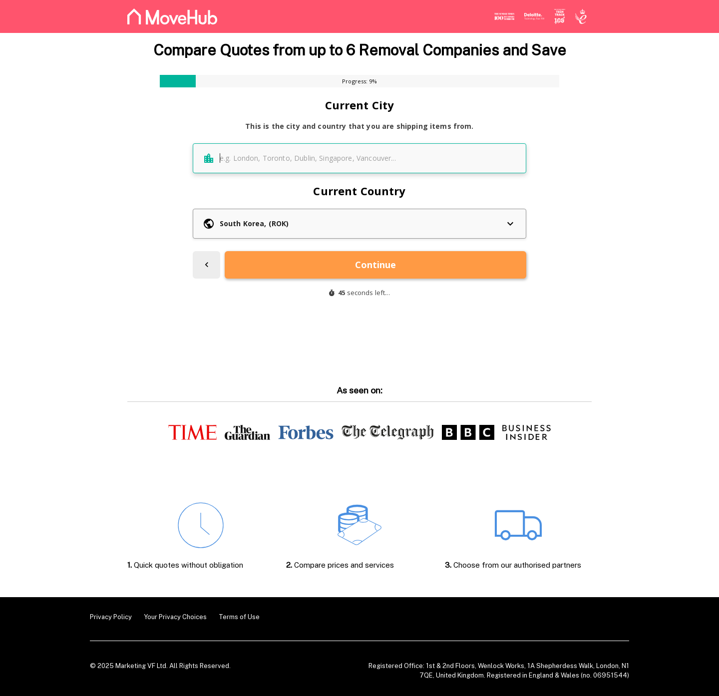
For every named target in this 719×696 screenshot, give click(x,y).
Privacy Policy (111, 617)
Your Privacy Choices (175, 617)
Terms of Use (239, 617)
